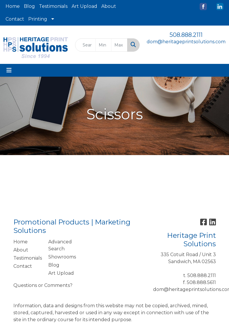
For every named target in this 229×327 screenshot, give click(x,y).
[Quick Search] (85, 45)
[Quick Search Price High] (119, 45)
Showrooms (62, 257)
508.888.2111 (186, 34)
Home (13, 6)
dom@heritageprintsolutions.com (186, 41)
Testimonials (53, 6)
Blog (29, 6)
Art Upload (84, 6)
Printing (37, 19)
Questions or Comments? (42, 285)
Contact (15, 19)
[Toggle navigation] (9, 70)
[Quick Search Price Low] (103, 45)
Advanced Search (60, 245)
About (108, 6)
